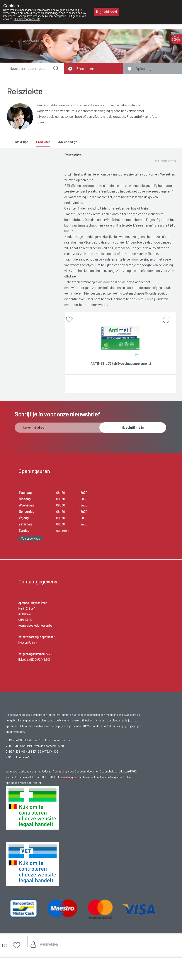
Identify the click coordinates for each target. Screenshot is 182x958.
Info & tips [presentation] (21, 142)
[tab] (23, 143)
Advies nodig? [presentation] (67, 142)
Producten (85, 68)
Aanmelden (49, 944)
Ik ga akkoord (106, 12)
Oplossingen (146, 68)
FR (4, 945)
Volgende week (30, 538)
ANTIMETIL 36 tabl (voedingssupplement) (120, 363)
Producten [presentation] (43, 142)
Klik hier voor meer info (27, 19)
